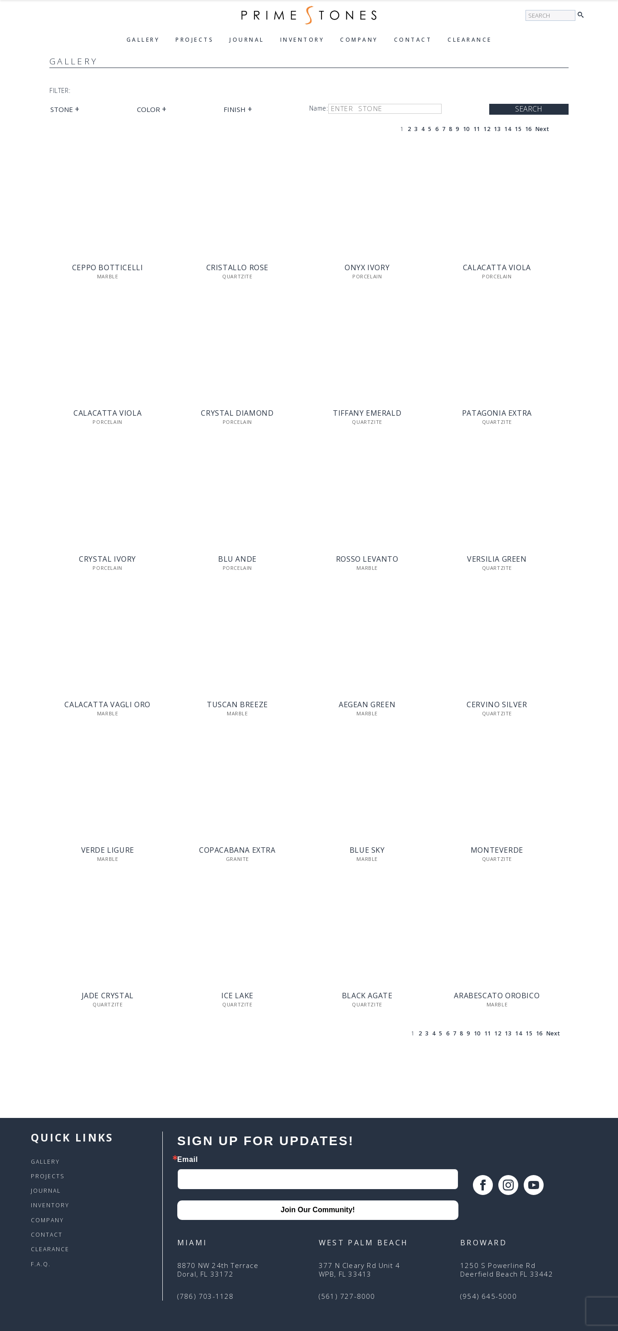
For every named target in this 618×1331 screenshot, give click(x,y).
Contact (413, 40)
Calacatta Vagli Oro (107, 704)
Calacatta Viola (497, 267)
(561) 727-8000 (347, 1296)
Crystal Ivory (107, 559)
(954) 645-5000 (488, 1296)
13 (497, 129)
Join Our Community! (318, 1210)
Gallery (143, 40)
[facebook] (483, 1185)
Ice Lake (237, 995)
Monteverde (497, 850)
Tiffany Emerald (367, 413)
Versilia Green (496, 559)
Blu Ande (237, 559)
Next (542, 129)
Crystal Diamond (237, 413)
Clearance (470, 40)
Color (151, 109)
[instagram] (508, 1185)
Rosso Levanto (367, 559)
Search (528, 109)
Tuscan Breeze (237, 704)
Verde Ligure (107, 850)
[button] (582, 15)
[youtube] (534, 1185)
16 (528, 129)
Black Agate (367, 995)
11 (476, 129)
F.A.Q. (41, 1264)
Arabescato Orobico (497, 995)
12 (486, 129)
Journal (246, 40)
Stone (64, 109)
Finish (238, 109)
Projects (194, 40)
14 (507, 129)
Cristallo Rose (237, 267)
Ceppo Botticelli (107, 267)
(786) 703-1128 (205, 1296)
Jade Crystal (108, 995)
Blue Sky (367, 850)
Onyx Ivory (367, 267)
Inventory (302, 40)
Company (359, 40)
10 (466, 129)
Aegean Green (367, 704)
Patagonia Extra (497, 413)
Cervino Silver (497, 704)
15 (518, 129)
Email (187, 1159)
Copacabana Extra (237, 850)
